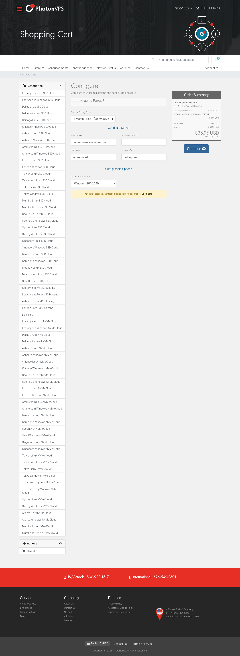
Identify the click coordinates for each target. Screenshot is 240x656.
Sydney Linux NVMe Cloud (37, 499)
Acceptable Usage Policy (120, 607)
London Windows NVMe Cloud (39, 395)
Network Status (106, 68)
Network (68, 612)
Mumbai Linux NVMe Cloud (37, 526)
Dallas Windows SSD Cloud (37, 113)
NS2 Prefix (126, 150)
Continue (196, 149)
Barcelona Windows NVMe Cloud (41, 422)
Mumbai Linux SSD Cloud (36, 200)
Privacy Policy (115, 603)
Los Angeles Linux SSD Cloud (38, 93)
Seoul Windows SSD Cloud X (38, 287)
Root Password (129, 135)
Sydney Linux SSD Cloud (36, 227)
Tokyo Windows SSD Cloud (38, 193)
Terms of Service (142, 643)
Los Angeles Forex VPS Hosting (40, 294)
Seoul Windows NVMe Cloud (38, 435)
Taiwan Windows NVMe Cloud (39, 462)
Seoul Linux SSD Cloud (35, 281)
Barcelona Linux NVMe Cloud (38, 415)
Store (38, 68)
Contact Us (142, 68)
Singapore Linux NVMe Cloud (38, 442)
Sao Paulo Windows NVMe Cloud (41, 381)
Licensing (27, 314)
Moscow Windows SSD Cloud (39, 274)
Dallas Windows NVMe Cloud (38, 341)
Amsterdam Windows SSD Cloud (41, 153)
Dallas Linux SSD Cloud (35, 106)
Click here (147, 194)
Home (26, 68)
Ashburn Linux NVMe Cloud (37, 348)
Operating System (80, 176)
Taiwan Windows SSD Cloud (38, 180)
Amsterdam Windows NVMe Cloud (42, 408)
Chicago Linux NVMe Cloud (37, 361)
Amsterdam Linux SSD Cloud (38, 146)
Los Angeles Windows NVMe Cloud (42, 328)
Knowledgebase (83, 68)
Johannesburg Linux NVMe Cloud (41, 482)
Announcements (58, 68)
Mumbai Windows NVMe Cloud (40, 533)
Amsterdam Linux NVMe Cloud (39, 401)
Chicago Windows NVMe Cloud (40, 368)
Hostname (76, 135)
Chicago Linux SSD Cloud (36, 120)
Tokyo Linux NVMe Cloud (36, 469)
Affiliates (125, 68)
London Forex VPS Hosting (37, 308)
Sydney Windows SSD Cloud (38, 234)
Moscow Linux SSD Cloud (37, 267)
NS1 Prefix (76, 150)
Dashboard (210, 8)
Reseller (68, 620)
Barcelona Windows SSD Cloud (40, 261)
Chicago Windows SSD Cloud (39, 126)
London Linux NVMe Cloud (37, 388)
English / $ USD (97, 643)
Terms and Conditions (119, 612)
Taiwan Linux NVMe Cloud (37, 455)
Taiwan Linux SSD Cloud (36, 173)
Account (210, 68)
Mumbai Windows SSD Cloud (39, 207)
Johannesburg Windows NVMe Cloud (40, 491)
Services (183, 8)
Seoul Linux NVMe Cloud (36, 428)
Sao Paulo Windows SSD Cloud (40, 220)
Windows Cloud (28, 612)
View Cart (29, 550)
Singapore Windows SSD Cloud (40, 247)
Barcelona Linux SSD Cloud (37, 254)
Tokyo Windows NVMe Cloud (39, 475)
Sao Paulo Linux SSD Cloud (37, 214)
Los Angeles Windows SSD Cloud (41, 99)
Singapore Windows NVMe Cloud (41, 448)
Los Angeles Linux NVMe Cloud (39, 321)
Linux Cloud (26, 607)
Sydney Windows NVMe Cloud (39, 506)
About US (69, 603)
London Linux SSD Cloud (36, 160)
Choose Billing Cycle (81, 112)
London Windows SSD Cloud (38, 167)
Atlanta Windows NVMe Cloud (39, 519)
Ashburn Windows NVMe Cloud (40, 354)
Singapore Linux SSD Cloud (37, 240)
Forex (23, 616)
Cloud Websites (28, 603)
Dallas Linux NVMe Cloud (36, 334)
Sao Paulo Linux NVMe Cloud (38, 375)
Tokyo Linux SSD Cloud (35, 187)
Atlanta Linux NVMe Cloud (36, 512)
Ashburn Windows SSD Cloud (39, 140)
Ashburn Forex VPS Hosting (38, 301)
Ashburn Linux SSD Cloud (36, 133)
